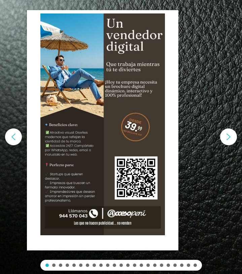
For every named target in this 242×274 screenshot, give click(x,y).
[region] (121, 137)
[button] (13, 136)
